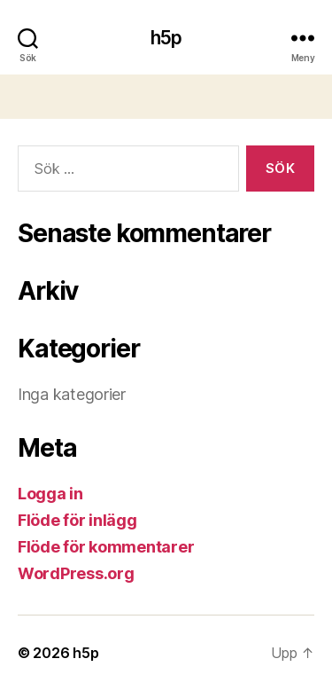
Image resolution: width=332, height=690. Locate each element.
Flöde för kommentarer (106, 546)
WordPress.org (76, 573)
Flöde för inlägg (77, 520)
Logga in (50, 493)
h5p (166, 37)
